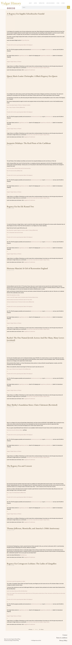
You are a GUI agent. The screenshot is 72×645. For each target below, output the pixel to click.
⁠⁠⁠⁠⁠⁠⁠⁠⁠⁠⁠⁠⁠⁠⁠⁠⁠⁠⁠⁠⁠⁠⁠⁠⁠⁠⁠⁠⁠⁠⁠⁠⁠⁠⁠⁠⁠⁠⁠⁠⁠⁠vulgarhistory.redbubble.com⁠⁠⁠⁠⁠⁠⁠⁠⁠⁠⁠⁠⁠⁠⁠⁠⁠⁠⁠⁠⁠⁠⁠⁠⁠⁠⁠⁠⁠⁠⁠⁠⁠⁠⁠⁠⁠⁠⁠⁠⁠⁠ (46, 247)
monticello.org (23, 555)
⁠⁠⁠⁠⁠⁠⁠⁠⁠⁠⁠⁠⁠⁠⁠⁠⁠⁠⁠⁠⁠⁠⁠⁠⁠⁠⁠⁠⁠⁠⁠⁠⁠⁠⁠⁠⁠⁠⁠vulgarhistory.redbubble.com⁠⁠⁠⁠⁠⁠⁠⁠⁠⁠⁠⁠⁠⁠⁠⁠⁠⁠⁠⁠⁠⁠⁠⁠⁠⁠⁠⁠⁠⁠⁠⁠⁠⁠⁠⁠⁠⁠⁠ (46, 445)
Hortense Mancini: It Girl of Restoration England (27, 268)
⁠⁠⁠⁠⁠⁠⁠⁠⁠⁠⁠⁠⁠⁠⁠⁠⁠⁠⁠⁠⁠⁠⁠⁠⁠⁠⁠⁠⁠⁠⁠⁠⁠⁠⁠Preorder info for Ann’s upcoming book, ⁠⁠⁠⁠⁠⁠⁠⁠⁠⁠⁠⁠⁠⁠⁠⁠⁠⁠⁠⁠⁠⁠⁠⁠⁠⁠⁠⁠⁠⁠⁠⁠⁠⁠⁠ (19, 434)
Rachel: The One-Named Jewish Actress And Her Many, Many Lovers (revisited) (35, 338)
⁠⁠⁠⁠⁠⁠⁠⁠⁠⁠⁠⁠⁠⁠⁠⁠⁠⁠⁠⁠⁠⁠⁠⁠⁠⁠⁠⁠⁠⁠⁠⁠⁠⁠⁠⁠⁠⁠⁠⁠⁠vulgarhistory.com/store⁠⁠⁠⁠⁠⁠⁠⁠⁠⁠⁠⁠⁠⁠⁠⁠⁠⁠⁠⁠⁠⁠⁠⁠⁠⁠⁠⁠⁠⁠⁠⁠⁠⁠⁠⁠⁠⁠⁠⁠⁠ (24, 317)
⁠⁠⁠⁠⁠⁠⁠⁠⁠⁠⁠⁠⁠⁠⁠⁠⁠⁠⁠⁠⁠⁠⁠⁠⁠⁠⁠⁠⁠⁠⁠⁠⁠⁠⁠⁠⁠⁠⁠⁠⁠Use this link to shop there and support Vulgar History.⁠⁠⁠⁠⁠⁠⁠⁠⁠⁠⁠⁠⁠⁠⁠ (38, 329)
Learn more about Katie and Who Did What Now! (17, 591)
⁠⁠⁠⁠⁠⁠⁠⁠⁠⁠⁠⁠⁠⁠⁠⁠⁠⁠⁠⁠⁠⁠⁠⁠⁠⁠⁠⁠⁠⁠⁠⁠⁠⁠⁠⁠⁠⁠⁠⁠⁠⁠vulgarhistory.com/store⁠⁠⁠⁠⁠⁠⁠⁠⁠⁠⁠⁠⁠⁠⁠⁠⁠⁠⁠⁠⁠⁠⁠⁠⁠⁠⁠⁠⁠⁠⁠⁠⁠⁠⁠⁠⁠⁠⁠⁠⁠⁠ (24, 247)
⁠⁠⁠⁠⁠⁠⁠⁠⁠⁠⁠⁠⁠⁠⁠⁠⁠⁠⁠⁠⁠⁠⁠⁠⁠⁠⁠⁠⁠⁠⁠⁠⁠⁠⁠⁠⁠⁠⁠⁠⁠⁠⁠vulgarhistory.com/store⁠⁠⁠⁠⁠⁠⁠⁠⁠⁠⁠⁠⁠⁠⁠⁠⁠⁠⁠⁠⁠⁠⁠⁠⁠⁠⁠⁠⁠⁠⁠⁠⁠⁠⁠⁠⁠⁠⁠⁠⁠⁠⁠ (24, 185)
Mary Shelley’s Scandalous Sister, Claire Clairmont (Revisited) (32, 405)
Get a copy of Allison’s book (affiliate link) (19, 369)
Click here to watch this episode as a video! (16, 581)
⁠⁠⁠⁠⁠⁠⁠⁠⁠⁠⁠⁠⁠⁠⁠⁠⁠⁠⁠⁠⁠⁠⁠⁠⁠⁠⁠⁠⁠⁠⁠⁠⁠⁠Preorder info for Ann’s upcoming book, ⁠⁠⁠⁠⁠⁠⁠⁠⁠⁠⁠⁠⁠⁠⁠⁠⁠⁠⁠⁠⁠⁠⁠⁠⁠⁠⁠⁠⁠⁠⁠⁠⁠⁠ (19, 497)
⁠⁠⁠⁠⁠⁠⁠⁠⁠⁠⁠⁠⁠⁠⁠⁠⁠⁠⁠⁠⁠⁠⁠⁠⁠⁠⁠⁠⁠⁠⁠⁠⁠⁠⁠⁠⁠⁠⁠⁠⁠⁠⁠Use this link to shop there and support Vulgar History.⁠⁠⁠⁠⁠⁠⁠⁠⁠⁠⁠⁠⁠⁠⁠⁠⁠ (38, 198)
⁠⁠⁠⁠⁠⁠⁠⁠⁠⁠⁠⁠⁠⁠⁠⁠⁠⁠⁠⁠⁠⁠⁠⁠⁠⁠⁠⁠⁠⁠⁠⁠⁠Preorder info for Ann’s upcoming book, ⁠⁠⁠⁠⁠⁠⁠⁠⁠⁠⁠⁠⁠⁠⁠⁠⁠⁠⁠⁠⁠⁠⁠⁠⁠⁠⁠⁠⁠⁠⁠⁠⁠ (19, 599)
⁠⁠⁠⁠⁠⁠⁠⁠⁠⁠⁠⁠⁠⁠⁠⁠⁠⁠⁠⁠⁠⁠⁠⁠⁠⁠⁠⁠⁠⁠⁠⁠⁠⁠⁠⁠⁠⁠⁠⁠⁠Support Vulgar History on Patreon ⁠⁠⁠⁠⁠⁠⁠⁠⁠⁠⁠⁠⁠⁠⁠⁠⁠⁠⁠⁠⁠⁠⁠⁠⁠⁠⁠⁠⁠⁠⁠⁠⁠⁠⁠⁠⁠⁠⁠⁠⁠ (14, 323)
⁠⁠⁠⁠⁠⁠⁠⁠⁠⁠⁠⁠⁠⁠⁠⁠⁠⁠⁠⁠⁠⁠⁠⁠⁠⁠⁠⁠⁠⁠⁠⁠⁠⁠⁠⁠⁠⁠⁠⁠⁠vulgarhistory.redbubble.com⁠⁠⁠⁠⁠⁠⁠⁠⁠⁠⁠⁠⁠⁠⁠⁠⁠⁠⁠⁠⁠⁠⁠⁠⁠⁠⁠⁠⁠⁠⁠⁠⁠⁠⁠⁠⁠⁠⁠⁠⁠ (46, 317)
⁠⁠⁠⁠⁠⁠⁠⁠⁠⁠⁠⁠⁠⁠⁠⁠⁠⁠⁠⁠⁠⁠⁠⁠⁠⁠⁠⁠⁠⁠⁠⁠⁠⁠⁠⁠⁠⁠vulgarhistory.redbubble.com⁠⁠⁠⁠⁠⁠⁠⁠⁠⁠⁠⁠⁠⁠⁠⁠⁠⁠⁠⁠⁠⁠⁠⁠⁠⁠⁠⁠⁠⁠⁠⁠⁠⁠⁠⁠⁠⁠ (46, 507)
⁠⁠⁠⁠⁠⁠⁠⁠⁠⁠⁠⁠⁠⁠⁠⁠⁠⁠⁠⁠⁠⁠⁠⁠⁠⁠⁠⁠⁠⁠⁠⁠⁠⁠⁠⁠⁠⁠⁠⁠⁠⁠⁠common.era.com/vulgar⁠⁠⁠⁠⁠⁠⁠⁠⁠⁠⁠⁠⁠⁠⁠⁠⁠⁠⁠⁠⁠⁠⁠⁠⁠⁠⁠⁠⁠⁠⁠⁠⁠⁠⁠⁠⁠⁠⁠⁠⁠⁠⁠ (36, 179)
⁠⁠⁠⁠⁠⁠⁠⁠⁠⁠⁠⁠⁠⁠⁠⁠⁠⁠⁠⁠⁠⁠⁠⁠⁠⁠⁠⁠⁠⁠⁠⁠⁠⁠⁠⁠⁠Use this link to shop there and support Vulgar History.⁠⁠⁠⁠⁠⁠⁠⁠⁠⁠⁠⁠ (38, 622)
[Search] (68, 7)
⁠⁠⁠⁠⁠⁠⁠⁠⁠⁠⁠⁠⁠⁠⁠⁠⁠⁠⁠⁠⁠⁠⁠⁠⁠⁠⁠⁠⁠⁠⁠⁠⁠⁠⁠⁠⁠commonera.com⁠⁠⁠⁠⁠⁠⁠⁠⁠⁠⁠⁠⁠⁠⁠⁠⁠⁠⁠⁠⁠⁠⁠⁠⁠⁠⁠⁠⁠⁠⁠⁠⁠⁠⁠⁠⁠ (49, 604)
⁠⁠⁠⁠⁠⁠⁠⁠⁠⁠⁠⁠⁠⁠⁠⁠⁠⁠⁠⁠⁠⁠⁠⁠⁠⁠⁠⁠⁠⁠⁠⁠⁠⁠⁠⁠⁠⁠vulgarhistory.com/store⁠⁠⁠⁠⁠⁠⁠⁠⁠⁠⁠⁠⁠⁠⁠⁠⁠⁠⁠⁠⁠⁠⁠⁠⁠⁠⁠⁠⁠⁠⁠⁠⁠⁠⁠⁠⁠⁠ (24, 507)
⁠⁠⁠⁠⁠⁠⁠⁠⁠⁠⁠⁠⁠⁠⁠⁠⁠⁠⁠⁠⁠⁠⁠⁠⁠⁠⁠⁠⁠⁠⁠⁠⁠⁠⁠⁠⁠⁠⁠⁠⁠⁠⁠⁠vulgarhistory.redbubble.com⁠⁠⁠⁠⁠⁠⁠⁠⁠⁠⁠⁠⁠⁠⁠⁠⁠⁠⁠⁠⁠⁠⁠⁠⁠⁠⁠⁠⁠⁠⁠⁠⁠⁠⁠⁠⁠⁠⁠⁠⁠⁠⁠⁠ (46, 55)
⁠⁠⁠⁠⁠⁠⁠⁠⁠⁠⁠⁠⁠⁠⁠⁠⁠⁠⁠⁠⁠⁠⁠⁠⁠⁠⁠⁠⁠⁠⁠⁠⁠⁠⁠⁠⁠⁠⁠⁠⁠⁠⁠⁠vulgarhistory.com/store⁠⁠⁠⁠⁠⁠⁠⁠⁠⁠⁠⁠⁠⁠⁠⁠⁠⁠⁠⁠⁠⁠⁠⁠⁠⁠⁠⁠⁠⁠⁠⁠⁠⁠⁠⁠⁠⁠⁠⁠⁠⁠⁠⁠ (24, 55)
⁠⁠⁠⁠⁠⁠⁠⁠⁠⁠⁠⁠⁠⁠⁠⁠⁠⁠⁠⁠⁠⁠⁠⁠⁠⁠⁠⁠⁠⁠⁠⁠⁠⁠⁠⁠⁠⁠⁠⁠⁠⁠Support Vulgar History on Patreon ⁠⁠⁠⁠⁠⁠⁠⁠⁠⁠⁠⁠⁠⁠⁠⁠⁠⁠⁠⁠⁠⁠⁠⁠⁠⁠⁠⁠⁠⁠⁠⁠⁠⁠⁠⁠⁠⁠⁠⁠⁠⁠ (14, 253)
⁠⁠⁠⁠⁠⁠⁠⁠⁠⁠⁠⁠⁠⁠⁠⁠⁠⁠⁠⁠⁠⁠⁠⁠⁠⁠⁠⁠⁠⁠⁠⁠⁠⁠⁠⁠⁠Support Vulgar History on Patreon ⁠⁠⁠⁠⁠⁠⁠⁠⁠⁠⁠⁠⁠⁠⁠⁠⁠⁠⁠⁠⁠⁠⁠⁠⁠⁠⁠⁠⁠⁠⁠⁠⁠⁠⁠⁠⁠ (14, 616)
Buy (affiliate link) (14, 170)
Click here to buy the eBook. (15, 430)
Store (58, 3)
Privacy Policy (63, 640)
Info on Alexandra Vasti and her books (15, 232)
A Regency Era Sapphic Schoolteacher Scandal (25, 13)
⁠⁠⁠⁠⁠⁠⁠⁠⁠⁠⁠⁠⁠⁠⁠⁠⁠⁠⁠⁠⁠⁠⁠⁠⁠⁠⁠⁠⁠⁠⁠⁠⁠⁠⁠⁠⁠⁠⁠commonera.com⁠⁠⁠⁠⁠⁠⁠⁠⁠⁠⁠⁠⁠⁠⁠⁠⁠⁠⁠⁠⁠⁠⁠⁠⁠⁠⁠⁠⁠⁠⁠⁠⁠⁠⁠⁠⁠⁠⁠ (49, 439)
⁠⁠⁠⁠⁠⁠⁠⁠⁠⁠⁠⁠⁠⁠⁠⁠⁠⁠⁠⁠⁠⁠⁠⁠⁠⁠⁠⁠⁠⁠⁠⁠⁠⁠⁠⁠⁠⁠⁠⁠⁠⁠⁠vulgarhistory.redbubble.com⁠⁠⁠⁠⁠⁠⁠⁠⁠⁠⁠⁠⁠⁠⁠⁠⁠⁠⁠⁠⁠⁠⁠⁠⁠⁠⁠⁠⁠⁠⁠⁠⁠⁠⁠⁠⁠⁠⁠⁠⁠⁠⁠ (46, 185)
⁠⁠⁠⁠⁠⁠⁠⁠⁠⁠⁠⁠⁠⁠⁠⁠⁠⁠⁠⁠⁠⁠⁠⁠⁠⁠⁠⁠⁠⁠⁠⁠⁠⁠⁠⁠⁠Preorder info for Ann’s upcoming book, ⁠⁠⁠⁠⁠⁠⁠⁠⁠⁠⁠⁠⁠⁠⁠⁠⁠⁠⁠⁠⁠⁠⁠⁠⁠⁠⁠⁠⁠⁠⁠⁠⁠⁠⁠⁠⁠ (19, 306)
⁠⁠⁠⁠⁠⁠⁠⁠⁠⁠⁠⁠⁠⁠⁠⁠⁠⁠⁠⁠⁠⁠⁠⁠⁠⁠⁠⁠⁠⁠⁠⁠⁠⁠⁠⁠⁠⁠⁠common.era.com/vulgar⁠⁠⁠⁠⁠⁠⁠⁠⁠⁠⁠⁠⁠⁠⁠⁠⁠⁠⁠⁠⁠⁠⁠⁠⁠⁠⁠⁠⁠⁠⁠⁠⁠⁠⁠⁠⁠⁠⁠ (36, 439)
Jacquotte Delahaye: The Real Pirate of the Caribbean (29, 143)
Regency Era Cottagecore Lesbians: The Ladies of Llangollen (31, 563)
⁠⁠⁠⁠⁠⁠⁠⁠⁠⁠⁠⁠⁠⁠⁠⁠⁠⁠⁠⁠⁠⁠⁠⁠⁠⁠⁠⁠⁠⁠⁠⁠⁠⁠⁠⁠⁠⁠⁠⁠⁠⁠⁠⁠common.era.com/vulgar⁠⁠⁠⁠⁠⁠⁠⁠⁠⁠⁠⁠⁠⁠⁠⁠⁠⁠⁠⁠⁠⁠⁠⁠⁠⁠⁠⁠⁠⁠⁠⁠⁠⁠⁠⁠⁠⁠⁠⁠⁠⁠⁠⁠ (36, 49)
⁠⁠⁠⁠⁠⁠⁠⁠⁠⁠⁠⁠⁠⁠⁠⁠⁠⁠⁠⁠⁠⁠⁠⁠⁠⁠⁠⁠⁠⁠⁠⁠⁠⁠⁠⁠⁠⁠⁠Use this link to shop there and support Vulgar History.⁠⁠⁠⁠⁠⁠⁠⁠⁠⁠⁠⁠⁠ (38, 457)
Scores (63, 3)
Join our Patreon (50, 3)
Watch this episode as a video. (13, 295)
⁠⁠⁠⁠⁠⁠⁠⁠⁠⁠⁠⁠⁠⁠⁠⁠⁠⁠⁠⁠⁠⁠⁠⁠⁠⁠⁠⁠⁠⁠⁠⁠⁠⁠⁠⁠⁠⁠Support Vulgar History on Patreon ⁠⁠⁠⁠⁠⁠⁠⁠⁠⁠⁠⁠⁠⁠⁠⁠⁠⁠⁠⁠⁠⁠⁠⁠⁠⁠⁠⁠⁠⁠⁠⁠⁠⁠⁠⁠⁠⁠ (14, 513)
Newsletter (41, 3)
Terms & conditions (61, 638)
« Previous (30, 629)
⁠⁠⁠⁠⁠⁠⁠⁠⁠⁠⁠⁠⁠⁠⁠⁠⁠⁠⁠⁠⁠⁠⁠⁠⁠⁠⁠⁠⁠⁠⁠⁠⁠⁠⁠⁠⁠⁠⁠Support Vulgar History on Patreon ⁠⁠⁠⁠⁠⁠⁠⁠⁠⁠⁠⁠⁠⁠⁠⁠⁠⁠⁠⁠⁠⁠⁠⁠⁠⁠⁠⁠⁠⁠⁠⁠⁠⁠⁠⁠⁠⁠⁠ (14, 451)
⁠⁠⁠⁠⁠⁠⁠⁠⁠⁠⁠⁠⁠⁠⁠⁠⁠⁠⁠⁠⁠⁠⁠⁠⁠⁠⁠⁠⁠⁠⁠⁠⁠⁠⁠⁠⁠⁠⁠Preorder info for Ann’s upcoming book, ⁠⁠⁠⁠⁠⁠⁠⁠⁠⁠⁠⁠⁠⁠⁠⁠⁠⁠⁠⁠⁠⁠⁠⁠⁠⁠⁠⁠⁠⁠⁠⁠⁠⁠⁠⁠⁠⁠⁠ (19, 175)
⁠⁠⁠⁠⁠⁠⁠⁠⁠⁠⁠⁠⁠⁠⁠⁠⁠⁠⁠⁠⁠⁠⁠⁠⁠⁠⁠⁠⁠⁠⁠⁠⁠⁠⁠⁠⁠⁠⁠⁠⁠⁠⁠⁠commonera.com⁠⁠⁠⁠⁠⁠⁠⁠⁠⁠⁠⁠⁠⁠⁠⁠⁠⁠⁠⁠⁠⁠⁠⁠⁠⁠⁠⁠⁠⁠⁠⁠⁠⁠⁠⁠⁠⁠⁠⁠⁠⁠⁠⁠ (49, 49)
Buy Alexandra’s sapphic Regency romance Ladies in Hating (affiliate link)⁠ (22, 230)
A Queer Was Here (25, 40)
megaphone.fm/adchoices (29, 69)
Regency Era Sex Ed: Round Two (20, 206)
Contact (65, 635)
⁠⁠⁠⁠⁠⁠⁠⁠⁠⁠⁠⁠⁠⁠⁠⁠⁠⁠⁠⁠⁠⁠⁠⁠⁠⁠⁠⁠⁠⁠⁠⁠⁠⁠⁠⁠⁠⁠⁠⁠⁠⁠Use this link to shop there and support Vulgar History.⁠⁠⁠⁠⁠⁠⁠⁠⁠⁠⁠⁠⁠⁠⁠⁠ (38, 259)
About (30, 3)
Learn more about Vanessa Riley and (19, 168)
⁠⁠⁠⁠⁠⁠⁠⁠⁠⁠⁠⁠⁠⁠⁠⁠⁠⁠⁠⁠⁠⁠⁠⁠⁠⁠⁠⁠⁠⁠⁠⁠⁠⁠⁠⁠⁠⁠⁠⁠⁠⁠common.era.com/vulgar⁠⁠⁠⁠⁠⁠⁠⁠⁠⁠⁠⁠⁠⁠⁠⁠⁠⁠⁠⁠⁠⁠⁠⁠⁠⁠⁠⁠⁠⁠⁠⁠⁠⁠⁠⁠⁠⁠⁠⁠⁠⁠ (36, 241)
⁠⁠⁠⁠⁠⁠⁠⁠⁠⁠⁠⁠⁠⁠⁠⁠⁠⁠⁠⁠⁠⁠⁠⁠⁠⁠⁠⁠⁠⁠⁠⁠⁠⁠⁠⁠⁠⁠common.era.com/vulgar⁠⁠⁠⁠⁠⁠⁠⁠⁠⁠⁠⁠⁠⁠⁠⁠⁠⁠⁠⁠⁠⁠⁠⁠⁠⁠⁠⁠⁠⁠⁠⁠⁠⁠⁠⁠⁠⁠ (36, 501)
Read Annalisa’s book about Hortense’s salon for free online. (19, 299)
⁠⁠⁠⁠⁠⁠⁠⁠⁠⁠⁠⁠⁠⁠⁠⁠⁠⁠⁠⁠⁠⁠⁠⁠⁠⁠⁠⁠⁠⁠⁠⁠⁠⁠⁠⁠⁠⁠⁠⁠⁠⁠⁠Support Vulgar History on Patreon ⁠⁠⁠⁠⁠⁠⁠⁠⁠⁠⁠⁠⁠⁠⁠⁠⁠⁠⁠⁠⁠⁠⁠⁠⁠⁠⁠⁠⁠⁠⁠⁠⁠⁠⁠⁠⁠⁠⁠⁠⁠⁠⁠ (14, 192)
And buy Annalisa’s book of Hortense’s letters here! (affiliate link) (20, 301)
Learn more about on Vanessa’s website (18, 105)
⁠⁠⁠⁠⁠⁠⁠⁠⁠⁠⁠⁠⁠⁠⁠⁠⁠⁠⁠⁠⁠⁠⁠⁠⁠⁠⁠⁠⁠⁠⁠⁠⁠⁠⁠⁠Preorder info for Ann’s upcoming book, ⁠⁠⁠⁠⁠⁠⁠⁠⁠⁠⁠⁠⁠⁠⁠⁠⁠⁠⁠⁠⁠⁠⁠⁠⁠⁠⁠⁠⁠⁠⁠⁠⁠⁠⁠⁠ (19, 373)
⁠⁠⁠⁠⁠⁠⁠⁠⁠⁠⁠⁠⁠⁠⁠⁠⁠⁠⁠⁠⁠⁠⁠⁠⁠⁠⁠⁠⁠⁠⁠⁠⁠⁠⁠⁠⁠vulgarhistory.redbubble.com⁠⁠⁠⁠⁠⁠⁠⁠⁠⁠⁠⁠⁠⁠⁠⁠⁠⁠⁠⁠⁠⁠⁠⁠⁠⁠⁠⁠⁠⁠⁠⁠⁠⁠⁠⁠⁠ (46, 610)
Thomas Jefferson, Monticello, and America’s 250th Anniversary (33, 528)
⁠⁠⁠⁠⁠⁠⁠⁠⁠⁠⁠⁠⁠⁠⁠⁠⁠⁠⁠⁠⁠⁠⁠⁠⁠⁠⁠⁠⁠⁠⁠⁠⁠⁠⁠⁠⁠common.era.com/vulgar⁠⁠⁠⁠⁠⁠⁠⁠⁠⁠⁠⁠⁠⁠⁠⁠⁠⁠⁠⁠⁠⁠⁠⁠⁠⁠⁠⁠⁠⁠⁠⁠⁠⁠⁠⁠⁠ (36, 604)
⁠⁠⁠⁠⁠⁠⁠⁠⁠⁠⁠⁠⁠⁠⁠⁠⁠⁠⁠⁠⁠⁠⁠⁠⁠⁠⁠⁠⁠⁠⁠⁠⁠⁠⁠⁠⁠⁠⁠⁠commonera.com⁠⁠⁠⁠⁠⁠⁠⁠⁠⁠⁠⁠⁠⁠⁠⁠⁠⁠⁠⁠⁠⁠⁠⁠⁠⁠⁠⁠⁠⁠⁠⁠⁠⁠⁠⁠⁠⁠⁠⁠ (49, 378)
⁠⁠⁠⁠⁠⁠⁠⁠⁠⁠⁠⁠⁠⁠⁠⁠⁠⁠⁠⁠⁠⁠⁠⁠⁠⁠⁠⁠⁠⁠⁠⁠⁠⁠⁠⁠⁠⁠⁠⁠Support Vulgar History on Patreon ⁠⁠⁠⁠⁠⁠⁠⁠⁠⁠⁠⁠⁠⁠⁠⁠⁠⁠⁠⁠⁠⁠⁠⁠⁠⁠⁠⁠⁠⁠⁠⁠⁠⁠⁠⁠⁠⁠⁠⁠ (14, 390)
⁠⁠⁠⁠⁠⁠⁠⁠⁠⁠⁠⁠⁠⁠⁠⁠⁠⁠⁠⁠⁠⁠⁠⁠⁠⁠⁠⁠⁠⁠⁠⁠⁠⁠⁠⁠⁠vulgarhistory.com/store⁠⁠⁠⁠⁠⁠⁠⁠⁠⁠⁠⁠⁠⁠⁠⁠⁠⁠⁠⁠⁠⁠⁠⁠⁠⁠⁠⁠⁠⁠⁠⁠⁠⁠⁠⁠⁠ (24, 610)
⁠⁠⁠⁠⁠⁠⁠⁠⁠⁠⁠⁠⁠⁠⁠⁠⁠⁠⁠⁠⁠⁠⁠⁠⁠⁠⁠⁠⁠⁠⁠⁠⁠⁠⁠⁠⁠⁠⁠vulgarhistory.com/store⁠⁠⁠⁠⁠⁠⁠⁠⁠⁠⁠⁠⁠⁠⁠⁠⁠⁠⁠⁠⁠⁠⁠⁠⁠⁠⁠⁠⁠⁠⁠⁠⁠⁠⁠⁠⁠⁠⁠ (24, 445)
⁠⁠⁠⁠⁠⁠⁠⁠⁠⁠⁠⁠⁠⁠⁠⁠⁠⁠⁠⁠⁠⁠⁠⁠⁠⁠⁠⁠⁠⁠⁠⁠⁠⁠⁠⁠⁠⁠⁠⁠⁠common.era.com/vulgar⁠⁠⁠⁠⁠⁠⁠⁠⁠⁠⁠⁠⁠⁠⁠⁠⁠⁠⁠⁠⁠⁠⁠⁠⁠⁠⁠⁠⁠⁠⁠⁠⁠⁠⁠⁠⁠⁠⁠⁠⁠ (36, 311)
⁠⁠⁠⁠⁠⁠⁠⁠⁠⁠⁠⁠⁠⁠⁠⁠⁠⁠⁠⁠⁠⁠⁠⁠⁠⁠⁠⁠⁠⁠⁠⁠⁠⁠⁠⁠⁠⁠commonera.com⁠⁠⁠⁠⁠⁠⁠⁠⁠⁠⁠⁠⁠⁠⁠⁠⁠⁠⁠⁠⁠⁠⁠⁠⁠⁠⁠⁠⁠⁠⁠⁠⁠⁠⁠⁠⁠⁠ (49, 501)
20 (39, 629)
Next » (42, 629)
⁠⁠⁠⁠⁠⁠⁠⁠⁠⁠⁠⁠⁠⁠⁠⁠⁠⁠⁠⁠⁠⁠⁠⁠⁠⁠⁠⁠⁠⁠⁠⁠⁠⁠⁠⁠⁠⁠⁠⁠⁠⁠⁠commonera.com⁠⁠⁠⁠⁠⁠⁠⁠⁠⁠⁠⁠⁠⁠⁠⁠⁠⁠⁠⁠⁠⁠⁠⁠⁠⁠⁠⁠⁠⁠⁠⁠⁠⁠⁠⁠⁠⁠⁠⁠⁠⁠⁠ (49, 179)
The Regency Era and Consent (19, 466)
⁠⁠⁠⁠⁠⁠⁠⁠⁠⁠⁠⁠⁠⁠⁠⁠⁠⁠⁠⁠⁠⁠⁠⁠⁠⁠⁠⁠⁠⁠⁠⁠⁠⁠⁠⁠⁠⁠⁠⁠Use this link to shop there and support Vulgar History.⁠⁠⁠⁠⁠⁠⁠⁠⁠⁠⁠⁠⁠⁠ (38, 396)
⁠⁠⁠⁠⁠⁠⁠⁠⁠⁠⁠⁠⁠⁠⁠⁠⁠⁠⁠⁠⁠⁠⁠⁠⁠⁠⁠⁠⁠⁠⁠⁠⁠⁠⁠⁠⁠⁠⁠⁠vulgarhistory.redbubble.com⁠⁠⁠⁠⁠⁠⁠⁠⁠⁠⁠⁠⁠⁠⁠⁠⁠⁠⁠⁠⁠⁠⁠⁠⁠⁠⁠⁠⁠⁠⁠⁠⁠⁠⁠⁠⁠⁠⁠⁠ (46, 384)
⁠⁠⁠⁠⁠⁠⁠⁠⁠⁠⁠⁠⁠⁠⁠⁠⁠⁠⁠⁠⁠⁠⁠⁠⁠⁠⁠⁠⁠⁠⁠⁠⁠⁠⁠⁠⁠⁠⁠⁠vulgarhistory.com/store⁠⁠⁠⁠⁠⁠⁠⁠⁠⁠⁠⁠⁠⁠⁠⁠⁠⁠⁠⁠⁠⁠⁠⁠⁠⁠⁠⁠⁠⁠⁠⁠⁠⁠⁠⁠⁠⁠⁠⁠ (24, 384)
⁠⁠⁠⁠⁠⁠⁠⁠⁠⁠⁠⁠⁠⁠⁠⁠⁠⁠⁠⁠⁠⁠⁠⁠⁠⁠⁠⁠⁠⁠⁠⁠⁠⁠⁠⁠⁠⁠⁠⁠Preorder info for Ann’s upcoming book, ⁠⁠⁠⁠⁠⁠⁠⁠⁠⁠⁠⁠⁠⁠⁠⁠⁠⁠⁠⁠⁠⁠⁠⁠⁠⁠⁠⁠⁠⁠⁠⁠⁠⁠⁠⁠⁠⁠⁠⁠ (19, 45)
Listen (35, 3)
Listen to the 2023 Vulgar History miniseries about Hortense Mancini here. (22, 297)
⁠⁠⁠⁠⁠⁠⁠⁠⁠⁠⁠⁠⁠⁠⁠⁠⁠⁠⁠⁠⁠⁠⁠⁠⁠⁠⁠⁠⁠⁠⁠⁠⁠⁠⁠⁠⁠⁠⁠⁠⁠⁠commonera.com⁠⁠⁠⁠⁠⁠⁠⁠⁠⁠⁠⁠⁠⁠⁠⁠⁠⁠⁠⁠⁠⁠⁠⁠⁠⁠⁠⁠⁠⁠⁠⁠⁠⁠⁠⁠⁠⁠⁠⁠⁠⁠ (49, 241)
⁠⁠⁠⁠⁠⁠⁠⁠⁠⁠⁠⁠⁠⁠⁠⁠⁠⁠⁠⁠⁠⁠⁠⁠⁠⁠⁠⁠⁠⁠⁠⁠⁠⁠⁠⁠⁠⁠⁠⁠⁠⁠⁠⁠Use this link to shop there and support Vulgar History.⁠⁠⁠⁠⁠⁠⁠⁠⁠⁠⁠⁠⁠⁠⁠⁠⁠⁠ (38, 67)
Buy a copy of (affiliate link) (16, 107)
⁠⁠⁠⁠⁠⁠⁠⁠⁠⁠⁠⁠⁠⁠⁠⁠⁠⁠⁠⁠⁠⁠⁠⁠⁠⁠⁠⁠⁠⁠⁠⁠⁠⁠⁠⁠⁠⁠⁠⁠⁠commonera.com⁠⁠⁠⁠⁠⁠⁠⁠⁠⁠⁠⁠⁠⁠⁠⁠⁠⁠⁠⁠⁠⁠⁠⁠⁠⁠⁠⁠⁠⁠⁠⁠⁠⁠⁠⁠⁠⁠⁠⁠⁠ (49, 311)
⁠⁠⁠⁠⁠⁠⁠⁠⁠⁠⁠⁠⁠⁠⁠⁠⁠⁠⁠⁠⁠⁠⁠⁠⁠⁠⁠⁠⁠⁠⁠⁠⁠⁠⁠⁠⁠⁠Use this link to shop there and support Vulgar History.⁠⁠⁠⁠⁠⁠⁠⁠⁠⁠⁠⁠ (38, 519)
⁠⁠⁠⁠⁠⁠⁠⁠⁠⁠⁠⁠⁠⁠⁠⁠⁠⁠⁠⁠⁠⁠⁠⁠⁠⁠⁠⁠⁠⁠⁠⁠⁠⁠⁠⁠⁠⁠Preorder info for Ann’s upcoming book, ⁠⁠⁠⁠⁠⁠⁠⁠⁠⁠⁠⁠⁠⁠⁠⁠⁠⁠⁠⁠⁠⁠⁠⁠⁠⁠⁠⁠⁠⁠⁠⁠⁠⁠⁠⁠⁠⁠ (19, 237)
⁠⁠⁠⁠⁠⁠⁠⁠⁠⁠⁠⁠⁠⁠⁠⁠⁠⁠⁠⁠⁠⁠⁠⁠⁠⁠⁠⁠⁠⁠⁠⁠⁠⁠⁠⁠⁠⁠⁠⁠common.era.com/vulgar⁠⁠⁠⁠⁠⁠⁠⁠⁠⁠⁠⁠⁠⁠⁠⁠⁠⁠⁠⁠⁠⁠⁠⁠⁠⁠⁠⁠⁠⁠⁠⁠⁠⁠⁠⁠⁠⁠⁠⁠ (36, 378)
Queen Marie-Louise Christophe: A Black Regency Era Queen (32, 76)
